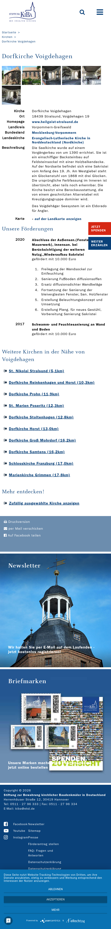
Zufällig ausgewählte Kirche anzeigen (44, 503)
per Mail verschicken (23, 529)
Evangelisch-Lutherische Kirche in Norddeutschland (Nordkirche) (61, 140)
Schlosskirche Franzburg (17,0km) (41, 463)
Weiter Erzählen (99, 243)
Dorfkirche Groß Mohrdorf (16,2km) (42, 440)
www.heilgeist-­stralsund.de (55, 122)
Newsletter (36, 824)
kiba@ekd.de (25, 808)
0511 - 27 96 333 (24, 804)
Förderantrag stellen (43, 844)
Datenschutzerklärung (44, 862)
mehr (56, 910)
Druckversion (17, 522)
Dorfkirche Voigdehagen (19, 41)
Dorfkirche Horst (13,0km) (34, 428)
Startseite (9, 32)
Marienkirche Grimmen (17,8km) (39, 475)
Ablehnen (55, 889)
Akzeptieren (55, 899)
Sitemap (34, 831)
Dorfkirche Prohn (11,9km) (34, 394)
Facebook (20, 824)
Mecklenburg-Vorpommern (54, 133)
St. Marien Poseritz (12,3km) (36, 405)
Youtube (19, 831)
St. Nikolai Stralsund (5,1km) (36, 371)
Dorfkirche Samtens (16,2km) (37, 452)
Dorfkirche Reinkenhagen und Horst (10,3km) (52, 382)
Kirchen (7, 37)
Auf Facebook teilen (22, 535)
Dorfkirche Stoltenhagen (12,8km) (41, 417)
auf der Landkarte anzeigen (58, 219)
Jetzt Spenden (98, 228)
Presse (33, 837)
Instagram (20, 837)
